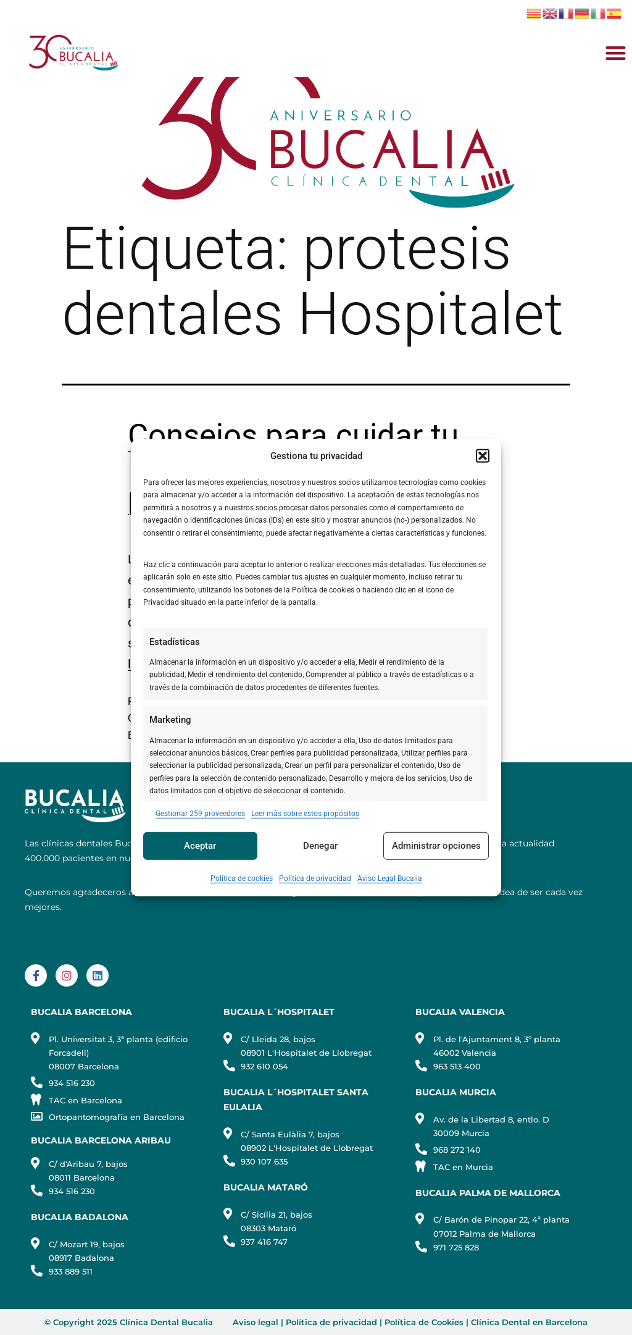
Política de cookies (241, 878)
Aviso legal (255, 1322)
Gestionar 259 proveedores (200, 813)
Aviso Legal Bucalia (389, 878)
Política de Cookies (424, 1322)
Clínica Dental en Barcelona (529, 1322)
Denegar (320, 845)
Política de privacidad (315, 878)
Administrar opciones (436, 845)
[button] (482, 456)
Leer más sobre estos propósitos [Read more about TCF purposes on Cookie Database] (305, 813)
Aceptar (200, 845)
